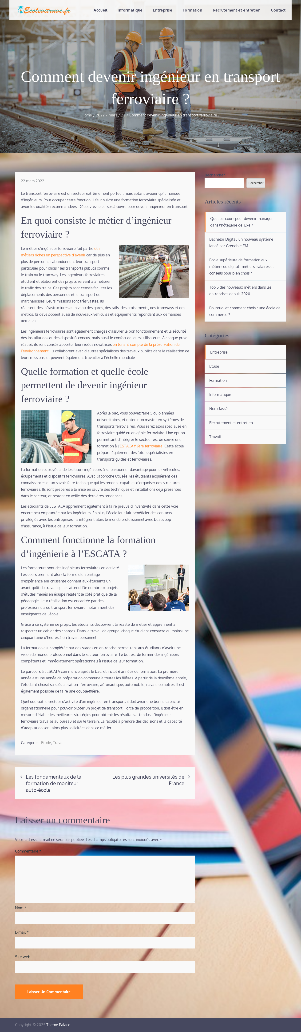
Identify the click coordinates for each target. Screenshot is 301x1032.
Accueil (100, 10)
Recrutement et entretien (237, 10)
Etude (46, 742)
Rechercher (215, 175)
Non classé (218, 408)
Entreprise (162, 10)
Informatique (130, 10)
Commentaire (28, 851)
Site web (22, 956)
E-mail (22, 932)
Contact (278, 10)
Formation (192, 10)
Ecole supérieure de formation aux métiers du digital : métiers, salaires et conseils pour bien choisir (241, 266)
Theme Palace (58, 1024)
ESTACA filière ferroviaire (141, 446)
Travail (58, 742)
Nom (20, 907)
